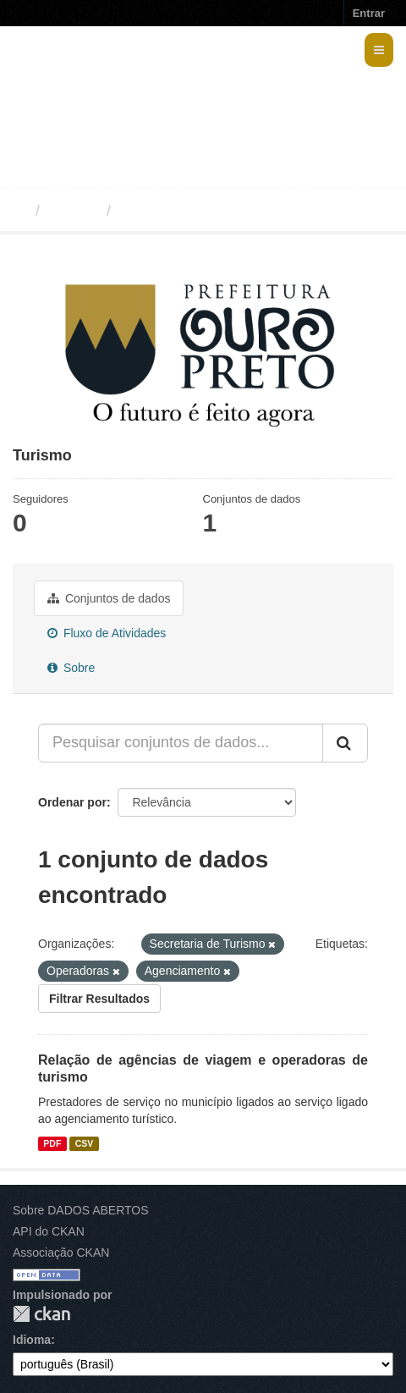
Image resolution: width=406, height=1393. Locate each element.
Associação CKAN (61, 1252)
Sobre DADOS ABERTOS (81, 1210)
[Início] (20, 210)
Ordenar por (72, 802)
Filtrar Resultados (99, 998)
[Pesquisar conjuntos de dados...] (180, 743)
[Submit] (345, 743)
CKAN (41, 1314)
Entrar (369, 13)
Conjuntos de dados (108, 598)
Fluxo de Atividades (106, 633)
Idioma (32, 1339)
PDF (52, 1143)
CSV (84, 1143)
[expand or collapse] (379, 50)
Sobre (71, 667)
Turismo (148, 210)
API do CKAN (49, 1231)
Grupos (73, 210)
